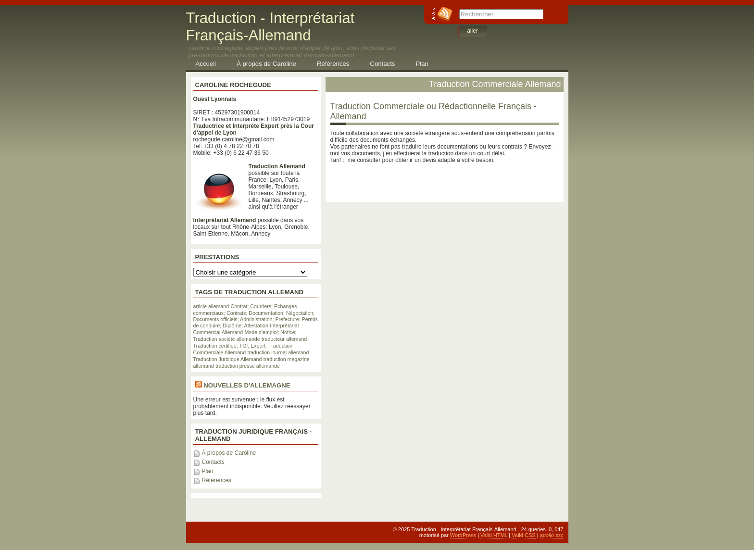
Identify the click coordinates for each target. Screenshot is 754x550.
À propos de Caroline (266, 63)
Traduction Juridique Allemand (227, 359)
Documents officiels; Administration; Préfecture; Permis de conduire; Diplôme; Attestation (255, 322)
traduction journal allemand (278, 352)
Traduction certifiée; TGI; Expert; (230, 346)
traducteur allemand (284, 339)
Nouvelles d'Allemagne (246, 385)
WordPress (463, 535)
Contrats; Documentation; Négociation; (270, 313)
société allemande (239, 339)
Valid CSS (523, 535)
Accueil (206, 63)
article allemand (211, 306)
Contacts (382, 63)
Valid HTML (493, 535)
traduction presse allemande (247, 366)
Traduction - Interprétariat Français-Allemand (270, 27)
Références (333, 63)
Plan (421, 63)
